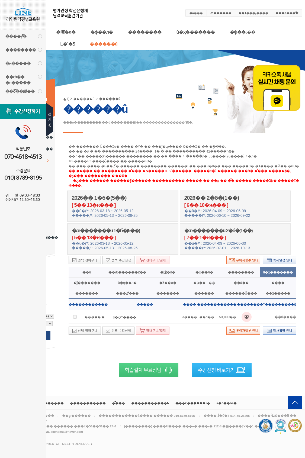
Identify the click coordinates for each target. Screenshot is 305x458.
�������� (20, 49)
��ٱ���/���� (253, 13)
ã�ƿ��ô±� (227, 403)
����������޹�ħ (150, 403)
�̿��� (118, 403)
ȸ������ (220, 13)
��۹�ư (49, 119)
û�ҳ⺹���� (124, 317)
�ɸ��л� (102, 32)
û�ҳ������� (195, 32)
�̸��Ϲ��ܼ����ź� (192, 403)
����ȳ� (15, 36)
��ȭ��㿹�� (19, 91)
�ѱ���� (242, 32)
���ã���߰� (286, 13)
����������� (88, 403)
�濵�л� (66, 32)
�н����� (17, 63)
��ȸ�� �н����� (17, 79)
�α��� (196, 13)
